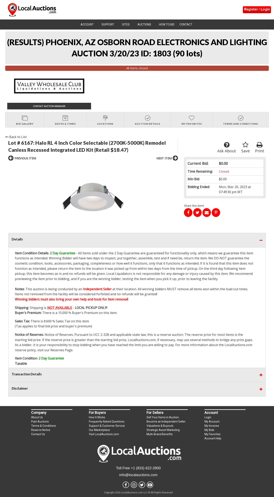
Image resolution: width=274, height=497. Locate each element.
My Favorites (212, 434)
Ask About (226, 148)
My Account (212, 421)
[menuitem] (89, 24)
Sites (126, 24)
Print (259, 148)
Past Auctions (40, 421)
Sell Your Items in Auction (163, 417)
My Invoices (211, 425)
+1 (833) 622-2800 (146, 468)
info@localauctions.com (138, 475)
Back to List (16, 137)
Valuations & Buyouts (160, 425)
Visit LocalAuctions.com (104, 434)
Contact (186, 24)
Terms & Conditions (43, 425)
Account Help (212, 438)
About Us (37, 417)
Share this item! (194, 206)
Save (245, 148)
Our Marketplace (99, 430)
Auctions (144, 24)
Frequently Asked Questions (106, 421)
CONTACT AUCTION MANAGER (49, 106)
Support (108, 24)
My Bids (209, 430)
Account (87, 24)
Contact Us (38, 434)
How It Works (97, 417)
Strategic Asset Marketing (163, 430)
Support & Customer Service (107, 425)
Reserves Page (61, 350)
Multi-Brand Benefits (160, 434)
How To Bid (166, 24)
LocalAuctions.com (142, 340)
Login (207, 417)
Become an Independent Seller (166, 421)
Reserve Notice (40, 430)
